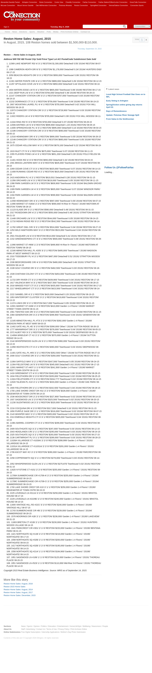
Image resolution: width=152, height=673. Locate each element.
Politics (44, 626)
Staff (23, 629)
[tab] (126, 89)
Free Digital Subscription (30, 632)
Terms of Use (51, 629)
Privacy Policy (63, 629)
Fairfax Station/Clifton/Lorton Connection (113, 2)
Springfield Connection (98, 5)
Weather (40, 32)
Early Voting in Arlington (117, 101)
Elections (23, 32)
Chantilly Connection (73, 2)
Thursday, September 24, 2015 (89, 49)
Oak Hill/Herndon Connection (46, 5)
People (105, 626)
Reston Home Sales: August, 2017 (18, 592)
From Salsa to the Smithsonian (120, 119)
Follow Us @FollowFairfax (119, 167)
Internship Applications (50, 632)
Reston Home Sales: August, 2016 (18, 584)
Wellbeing (86, 626)
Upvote (142, 40)
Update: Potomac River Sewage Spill (122, 115)
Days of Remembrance (116, 111)
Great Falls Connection (138, 2)
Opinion (37, 626)
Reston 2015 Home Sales (14, 586)
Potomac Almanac (65, 5)
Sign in (6, 27)
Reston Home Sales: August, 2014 (18, 589)
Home (7, 32)
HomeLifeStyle (75, 626)
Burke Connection (45, 2)
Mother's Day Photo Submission (73, 632)
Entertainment (62, 626)
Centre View (59, 2)
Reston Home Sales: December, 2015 (20, 595)
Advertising (30, 629)
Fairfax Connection (89, 2)
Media (55, 32)
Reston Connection (81, 5)
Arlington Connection (29, 2)
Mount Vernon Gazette (25, 5)
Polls (49, 32)
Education (52, 626)
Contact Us (85, 32)
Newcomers (96, 626)
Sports (32, 32)
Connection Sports (137, 5)
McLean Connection (8, 5)
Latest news (113, 89)
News (14, 32)
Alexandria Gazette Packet (10, 2)
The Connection (21, 19)
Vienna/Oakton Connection (118, 5)
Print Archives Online (69, 32)
